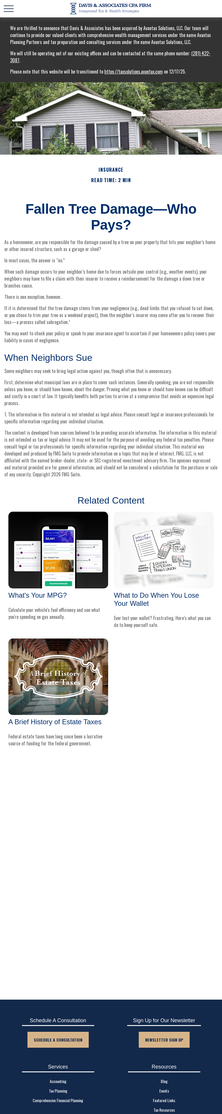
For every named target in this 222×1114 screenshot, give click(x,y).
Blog (164, 1081)
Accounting (58, 1081)
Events (164, 1091)
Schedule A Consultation (58, 1040)
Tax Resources (164, 1110)
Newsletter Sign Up (164, 1040)
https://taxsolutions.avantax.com (133, 71)
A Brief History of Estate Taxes (54, 722)
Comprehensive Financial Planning (58, 1100)
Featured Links (164, 1100)
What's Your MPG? (37, 595)
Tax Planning (58, 1091)
